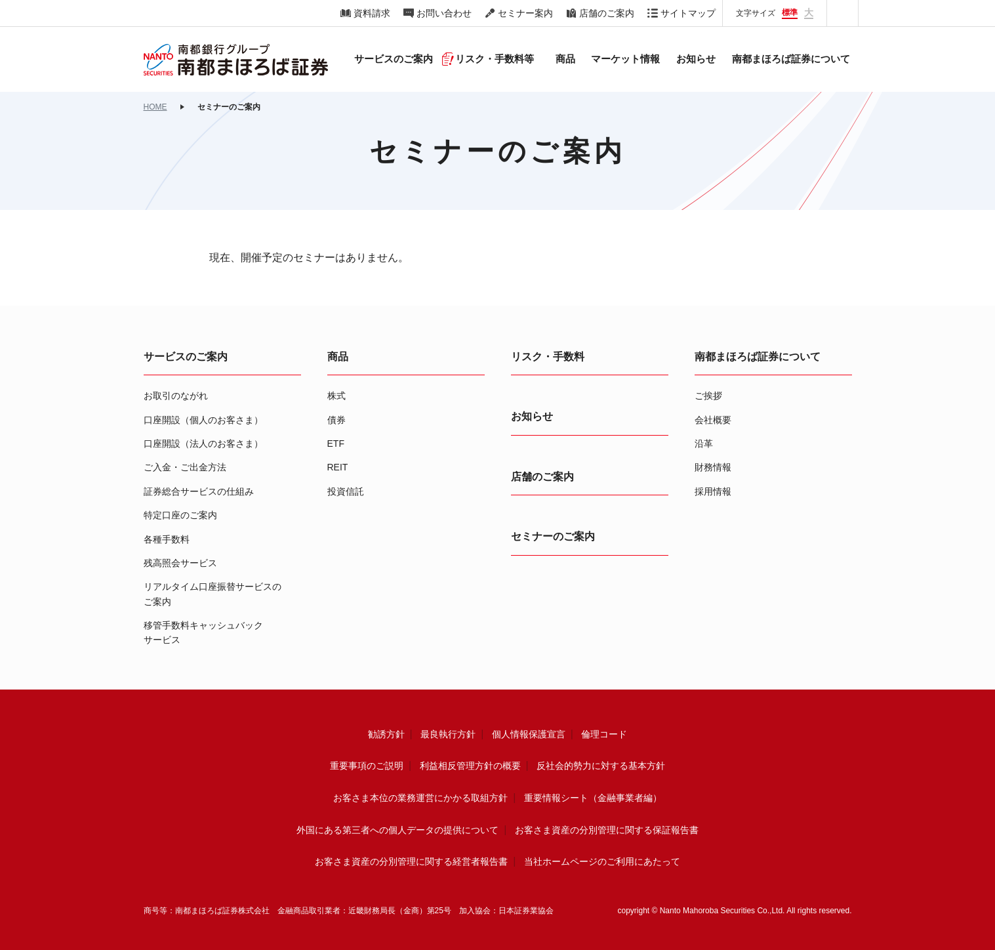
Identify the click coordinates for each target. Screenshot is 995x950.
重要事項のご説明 (366, 765)
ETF (335, 443)
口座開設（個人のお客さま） (203, 420)
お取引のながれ (176, 395)
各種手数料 (167, 539)
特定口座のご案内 (180, 515)
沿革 (704, 443)
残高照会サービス (180, 563)
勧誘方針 (386, 734)
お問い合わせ (444, 13)
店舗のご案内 (606, 13)
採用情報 (713, 491)
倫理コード (604, 734)
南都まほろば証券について (758, 356)
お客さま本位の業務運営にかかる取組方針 (420, 798)
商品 (337, 356)
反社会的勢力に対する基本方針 (601, 765)
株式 (336, 395)
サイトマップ (688, 13)
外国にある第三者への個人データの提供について (397, 830)
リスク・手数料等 (494, 58)
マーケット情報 (625, 58)
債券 (336, 420)
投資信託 (345, 491)
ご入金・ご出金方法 (185, 467)
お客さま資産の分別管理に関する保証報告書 (607, 830)
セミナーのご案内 (553, 536)
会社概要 (713, 420)
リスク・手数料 (547, 356)
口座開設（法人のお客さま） (203, 443)
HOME (155, 107)
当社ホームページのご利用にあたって (602, 861)
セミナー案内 (525, 13)
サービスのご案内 (186, 356)
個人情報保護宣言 (528, 734)
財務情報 (713, 467)
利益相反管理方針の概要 (470, 765)
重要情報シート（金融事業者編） (593, 798)
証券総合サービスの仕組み (199, 491)
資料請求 (372, 13)
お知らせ (696, 58)
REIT (337, 467)
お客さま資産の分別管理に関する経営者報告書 (411, 861)
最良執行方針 (448, 734)
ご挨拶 (708, 395)
